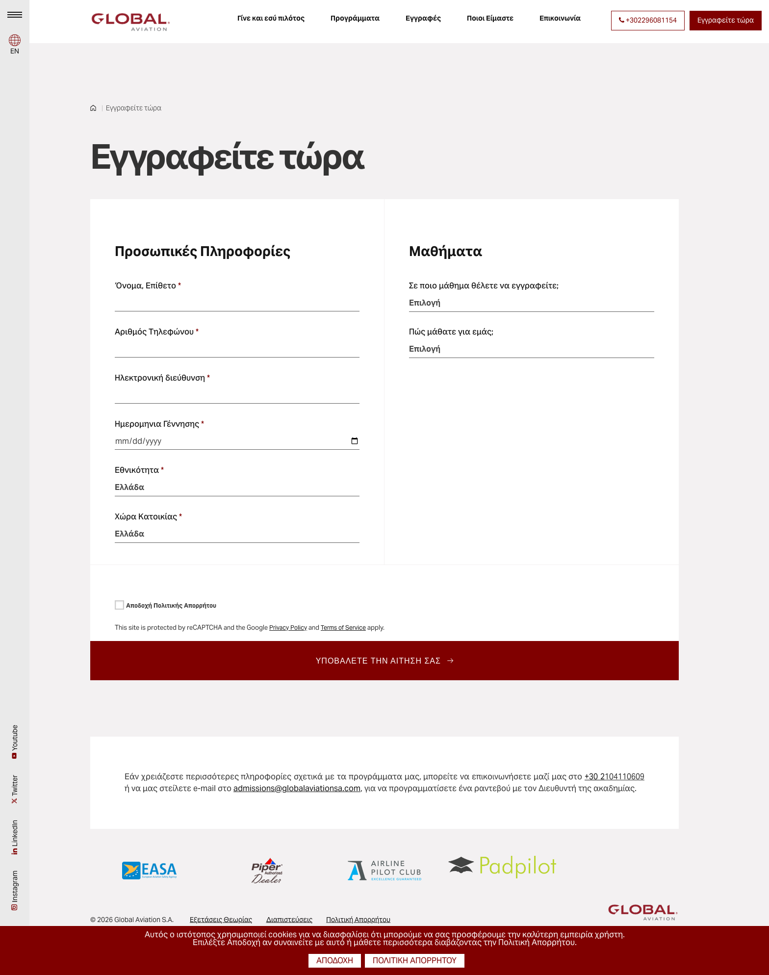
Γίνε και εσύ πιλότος (271, 18)
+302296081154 (648, 20)
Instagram (14, 890)
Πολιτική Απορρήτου (363, 919)
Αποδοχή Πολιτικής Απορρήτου (171, 605)
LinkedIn (14, 837)
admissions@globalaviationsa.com (296, 788)
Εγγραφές (423, 18)
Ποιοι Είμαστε (490, 18)
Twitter (14, 789)
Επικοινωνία (560, 18)
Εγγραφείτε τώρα (725, 20)
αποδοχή (334, 960)
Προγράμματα (355, 18)
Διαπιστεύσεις (291, 919)
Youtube (14, 742)
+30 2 (595, 776)
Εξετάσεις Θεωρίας (221, 919)
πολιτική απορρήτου (415, 960)
